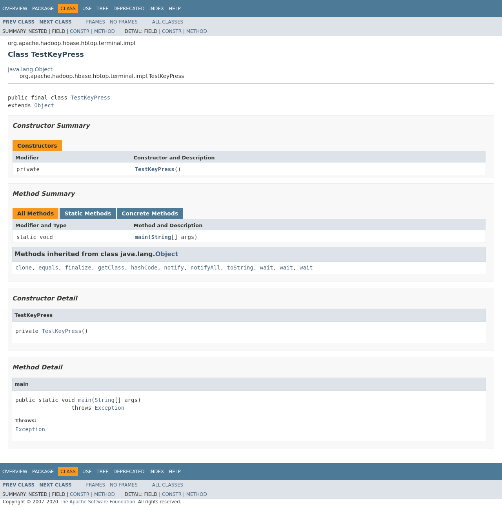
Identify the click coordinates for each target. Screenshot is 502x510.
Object (44, 105)
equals (48, 267)
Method (104, 31)
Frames (95, 22)
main (141, 237)
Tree (102, 8)
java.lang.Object (30, 69)
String (161, 237)
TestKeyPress (90, 97)
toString (240, 267)
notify (174, 267)
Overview (14, 8)
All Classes (167, 22)
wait (266, 267)
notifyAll (205, 267)
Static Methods (87, 213)
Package (43, 8)
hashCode (144, 267)
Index (156, 8)
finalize (78, 267)
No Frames (124, 22)
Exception (109, 408)
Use (87, 8)
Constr (79, 31)
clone (23, 267)
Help (175, 8)
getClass (111, 267)
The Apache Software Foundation (97, 502)
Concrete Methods (150, 213)
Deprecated (129, 8)
